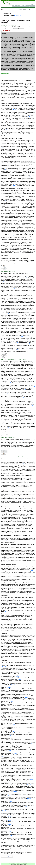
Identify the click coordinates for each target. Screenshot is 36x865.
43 (32, 405)
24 (21, 248)
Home (3, 7)
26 (26, 277)
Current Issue (21, 7)
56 (7, 561)
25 (4, 250)
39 (12, 373)
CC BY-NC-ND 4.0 (17, 15)
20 (19, 222)
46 (25, 468)
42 (3, 404)
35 (15, 340)
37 (11, 365)
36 (29, 343)
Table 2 (13, 448)
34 (14, 340)
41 (23, 397)
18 (8, 208)
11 (1, 147)
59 (31, 613)
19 (18, 222)
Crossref (9, 664)
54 (31, 548)
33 (13, 339)
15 (30, 176)
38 (24, 371)
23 (32, 245)
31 (21, 315)
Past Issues (30, 7)
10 (34, 145)
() (19, 28)
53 (6, 540)
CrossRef (19, 679)
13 (15, 157)
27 (3, 281)
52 (26, 529)
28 (14, 288)
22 (21, 222)
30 (8, 313)
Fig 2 (8, 416)
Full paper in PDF (6, 30)
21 (20, 222)
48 (11, 484)
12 (2, 147)
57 (11, 576)
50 (13, 509)
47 (23, 473)
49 (21, 499)
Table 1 (16, 263)
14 (5, 169)
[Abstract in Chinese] (5, 73)
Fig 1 (20, 298)
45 (23, 463)
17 (27, 196)
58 (6, 607)
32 (22, 336)
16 (26, 196)
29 (20, 315)
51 (32, 521)
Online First (11, 7)
